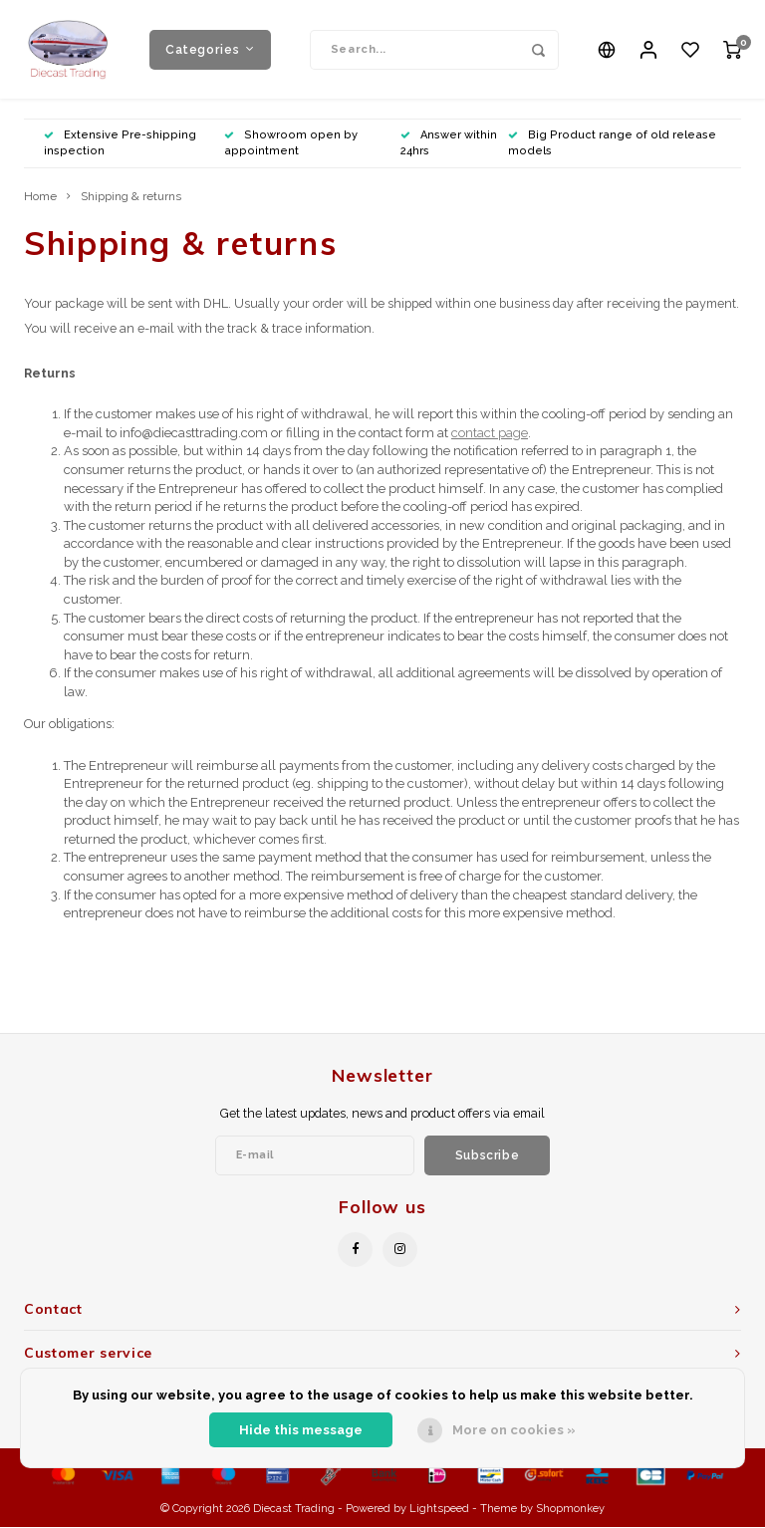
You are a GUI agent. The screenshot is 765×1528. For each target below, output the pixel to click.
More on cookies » (514, 1429)
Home (40, 197)
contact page (489, 433)
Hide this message (301, 1429)
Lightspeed (439, 1509)
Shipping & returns (131, 197)
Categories (210, 49)
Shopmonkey (570, 1509)
